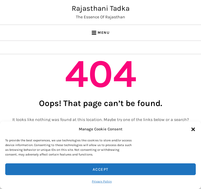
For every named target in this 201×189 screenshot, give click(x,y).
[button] (193, 129)
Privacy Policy (102, 181)
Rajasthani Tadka (101, 8)
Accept (101, 169)
